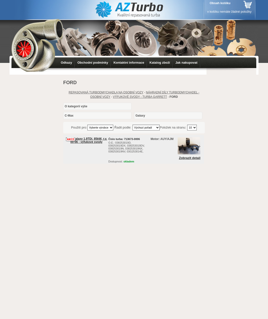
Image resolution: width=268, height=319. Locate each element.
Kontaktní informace (128, 62)
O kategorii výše (76, 106)
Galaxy (140, 115)
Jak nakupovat (186, 62)
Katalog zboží (160, 62)
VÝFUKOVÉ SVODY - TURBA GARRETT (140, 97)
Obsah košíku (220, 3)
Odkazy (66, 62)
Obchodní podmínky (92, 62)
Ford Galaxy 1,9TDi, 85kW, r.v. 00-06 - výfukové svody (86, 140)
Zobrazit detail (189, 158)
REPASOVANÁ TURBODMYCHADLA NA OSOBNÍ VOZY (106, 92)
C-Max (69, 115)
